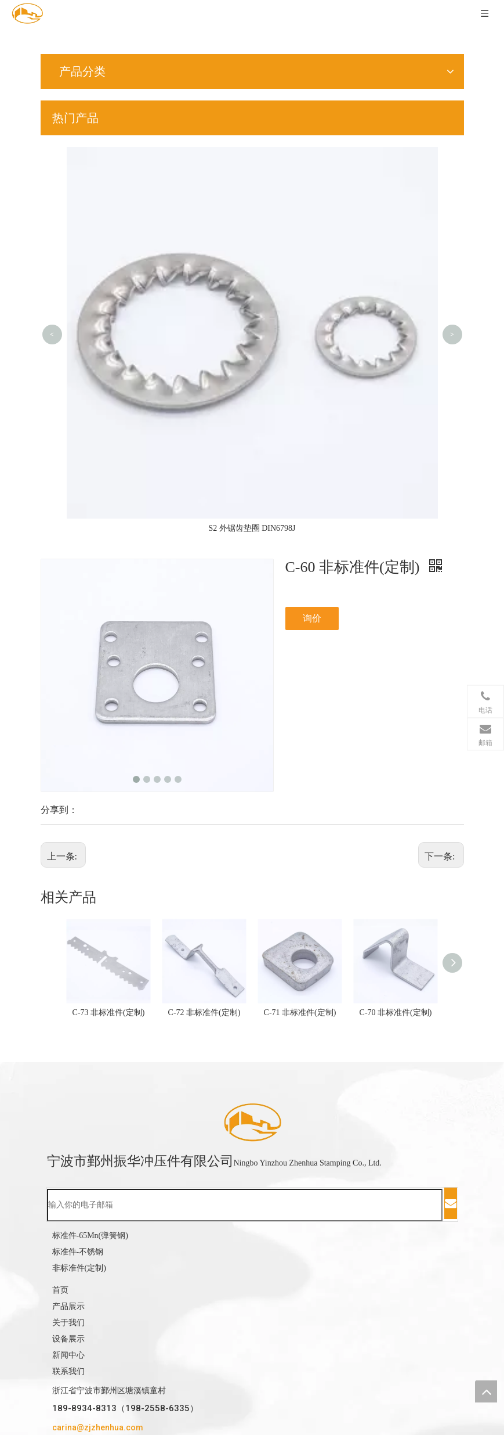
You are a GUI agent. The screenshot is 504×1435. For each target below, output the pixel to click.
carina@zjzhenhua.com (97, 1427)
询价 (312, 618)
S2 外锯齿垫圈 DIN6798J (251, 528)
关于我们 (68, 1322)
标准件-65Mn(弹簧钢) (90, 1235)
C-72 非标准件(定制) (204, 1012)
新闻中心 (68, 1355)
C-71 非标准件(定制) (300, 1012)
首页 (60, 1290)
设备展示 (68, 1339)
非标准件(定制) (79, 1268)
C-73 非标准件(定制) (108, 1012)
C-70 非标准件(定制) (396, 1012)
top (486, 1391)
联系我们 (68, 1371)
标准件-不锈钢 (78, 1251)
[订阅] (450, 1203)
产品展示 (68, 1306)
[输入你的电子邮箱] (245, 1205)
